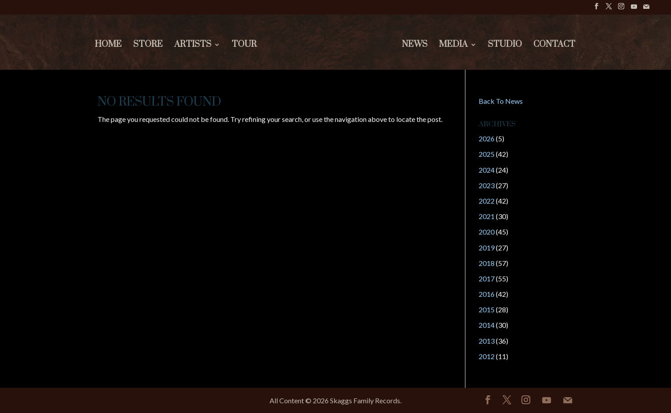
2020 (487, 231)
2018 (487, 263)
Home (108, 46)
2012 (487, 356)
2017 (487, 278)
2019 (487, 247)
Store (148, 46)
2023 (487, 185)
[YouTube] (633, 9)
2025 (487, 154)
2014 (487, 325)
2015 (487, 309)
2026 (487, 138)
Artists (192, 46)
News (414, 46)
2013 (487, 341)
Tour (244, 46)
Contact (554, 46)
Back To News (501, 101)
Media (453, 46)
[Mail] (646, 9)
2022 (487, 201)
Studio (505, 46)
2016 (487, 294)
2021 (487, 216)
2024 (487, 170)
